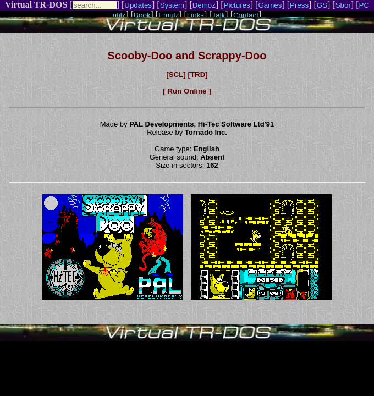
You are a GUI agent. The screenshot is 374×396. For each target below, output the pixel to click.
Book (142, 15)
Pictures (237, 5)
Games (270, 5)
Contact (245, 15)
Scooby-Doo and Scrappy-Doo (187, 56)
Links (195, 15)
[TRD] (197, 74)
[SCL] (176, 74)
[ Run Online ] (187, 91)
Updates (138, 5)
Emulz (168, 15)
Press (299, 5)
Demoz (204, 5)
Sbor (343, 5)
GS (322, 5)
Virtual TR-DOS (36, 4)
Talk (219, 15)
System (172, 5)
